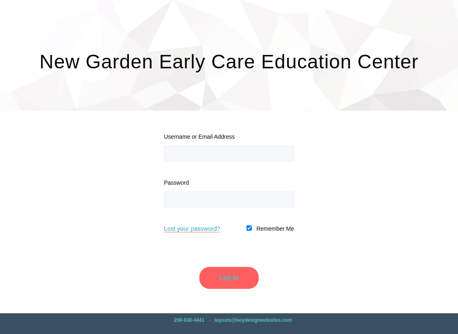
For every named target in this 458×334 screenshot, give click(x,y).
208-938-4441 (189, 320)
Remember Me (270, 228)
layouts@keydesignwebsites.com (253, 320)
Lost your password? (192, 228)
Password (176, 182)
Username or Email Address (199, 136)
